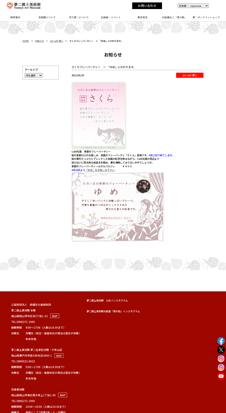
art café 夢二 (56, 41)
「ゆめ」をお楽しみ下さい (99, 170)
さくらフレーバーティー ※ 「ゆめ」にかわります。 (104, 67)
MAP (55, 316)
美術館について (47, 17)
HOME (26, 41)
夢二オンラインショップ (206, 17)
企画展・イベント (111, 17)
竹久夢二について (79, 17)
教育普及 (142, 17)
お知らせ (39, 41)
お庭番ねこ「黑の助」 (174, 17)
